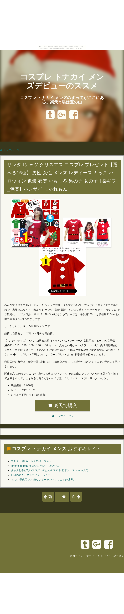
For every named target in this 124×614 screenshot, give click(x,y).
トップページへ (11, 150)
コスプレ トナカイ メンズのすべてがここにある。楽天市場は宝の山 (62, 99)
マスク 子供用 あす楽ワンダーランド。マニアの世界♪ (42, 479)
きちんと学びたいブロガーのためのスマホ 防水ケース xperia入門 (49, 470)
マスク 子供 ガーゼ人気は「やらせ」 (33, 461)
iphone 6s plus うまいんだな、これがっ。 (36, 465)
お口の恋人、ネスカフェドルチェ (30, 475)
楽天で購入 (62, 405)
